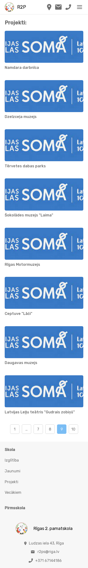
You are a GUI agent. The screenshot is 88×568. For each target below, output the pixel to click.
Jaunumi (12, 471)
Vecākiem (13, 492)
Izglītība (12, 460)
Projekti (11, 482)
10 (73, 429)
